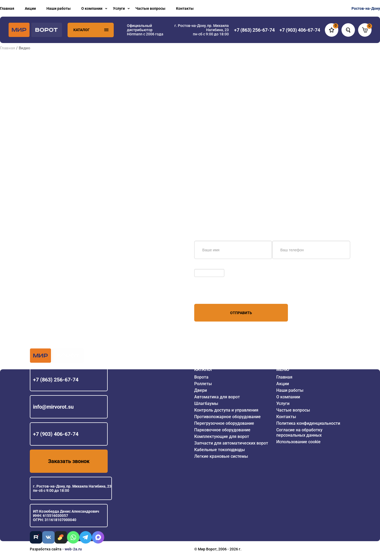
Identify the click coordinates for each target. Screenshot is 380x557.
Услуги (119, 8)
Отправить (241, 313)
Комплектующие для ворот (221, 436)
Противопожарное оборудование (227, 416)
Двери (200, 390)
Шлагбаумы (206, 403)
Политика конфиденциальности (308, 423)
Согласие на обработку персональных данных (299, 432)
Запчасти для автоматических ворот (231, 443)
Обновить (204, 266)
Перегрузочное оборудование (224, 423)
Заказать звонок (68, 461)
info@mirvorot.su (53, 407)
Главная (7, 8)
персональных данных (214, 294)
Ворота (201, 377)
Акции (30, 8)
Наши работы (58, 8)
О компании (91, 8)
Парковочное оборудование (222, 429)
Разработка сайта (45, 549)
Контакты (185, 8)
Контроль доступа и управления (226, 410)
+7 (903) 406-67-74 (55, 434)
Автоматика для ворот (217, 396)
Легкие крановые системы (221, 456)
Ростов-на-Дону (366, 8)
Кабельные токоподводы (219, 449)
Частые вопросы (150, 8)
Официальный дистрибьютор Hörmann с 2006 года (145, 29)
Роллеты (203, 383)
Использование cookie (298, 441)
